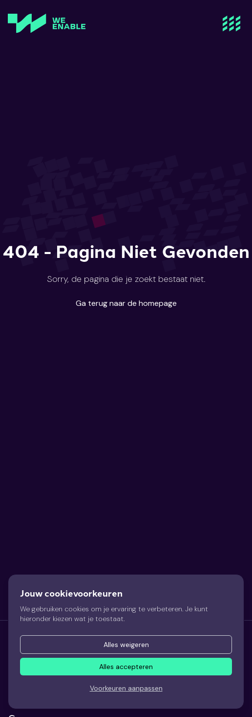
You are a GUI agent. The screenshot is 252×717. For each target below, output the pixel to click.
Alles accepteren (126, 666)
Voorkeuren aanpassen (126, 688)
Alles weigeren (126, 644)
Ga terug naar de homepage (126, 303)
